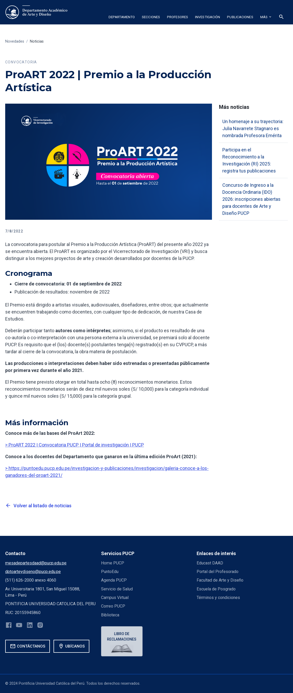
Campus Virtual (115, 597)
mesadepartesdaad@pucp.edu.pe (35, 563)
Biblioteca (110, 614)
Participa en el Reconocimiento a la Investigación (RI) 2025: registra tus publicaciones (249, 160)
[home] (36, 12)
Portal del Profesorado (217, 571)
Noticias (37, 41)
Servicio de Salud (117, 589)
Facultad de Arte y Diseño (220, 580)
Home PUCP (112, 563)
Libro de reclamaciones (121, 636)
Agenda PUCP (114, 580)
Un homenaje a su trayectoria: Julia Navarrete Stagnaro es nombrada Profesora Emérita (252, 128)
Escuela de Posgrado (216, 589)
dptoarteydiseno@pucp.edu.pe (33, 571)
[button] (121, 18)
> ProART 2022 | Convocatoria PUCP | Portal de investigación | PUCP (74, 445)
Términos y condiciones (218, 597)
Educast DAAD (210, 563)
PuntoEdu (109, 571)
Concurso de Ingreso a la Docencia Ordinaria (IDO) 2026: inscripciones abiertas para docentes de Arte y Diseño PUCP (251, 199)
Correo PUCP (113, 606)
